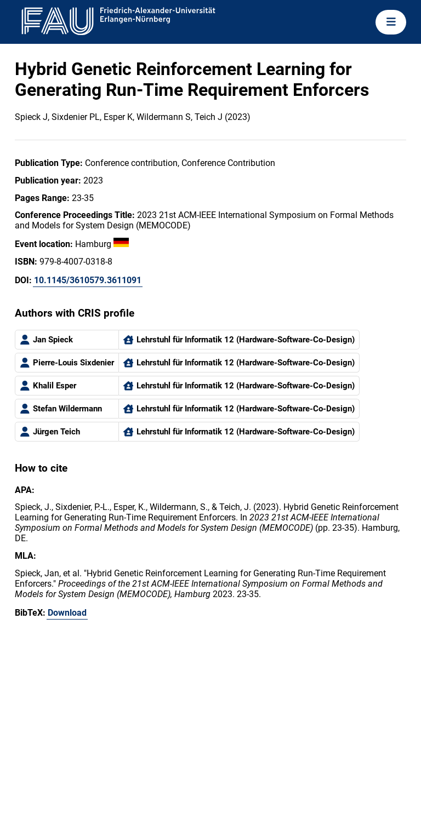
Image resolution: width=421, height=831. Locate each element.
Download (67, 613)
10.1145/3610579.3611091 (87, 280)
